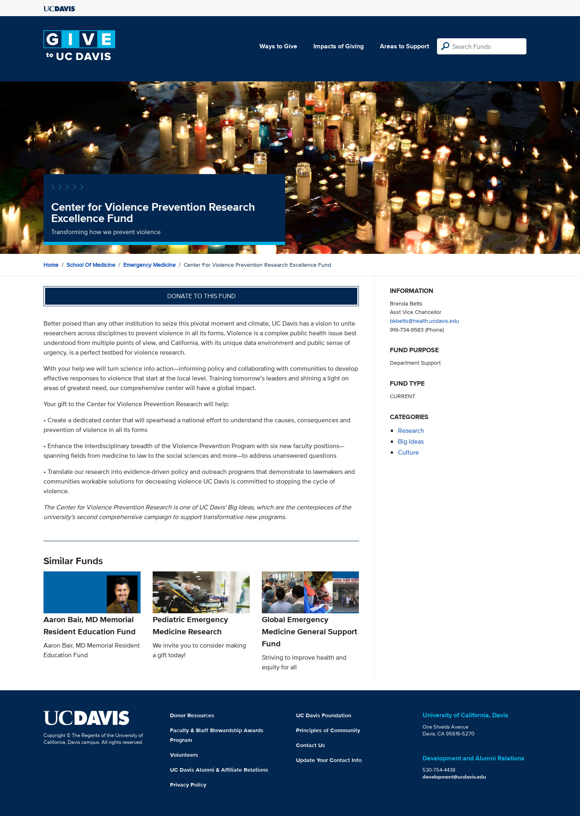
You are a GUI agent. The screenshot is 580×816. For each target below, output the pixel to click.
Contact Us (310, 745)
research (411, 430)
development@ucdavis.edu (454, 777)
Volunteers (184, 755)
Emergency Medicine (149, 265)
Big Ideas (411, 441)
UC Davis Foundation (323, 715)
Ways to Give (278, 46)
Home (51, 265)
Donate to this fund (201, 296)
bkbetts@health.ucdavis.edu (424, 320)
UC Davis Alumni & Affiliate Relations (219, 770)
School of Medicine (90, 265)
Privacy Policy (188, 785)
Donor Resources (192, 715)
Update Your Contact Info (329, 760)
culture (408, 452)
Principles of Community (328, 730)
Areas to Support (404, 46)
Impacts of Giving (338, 46)
